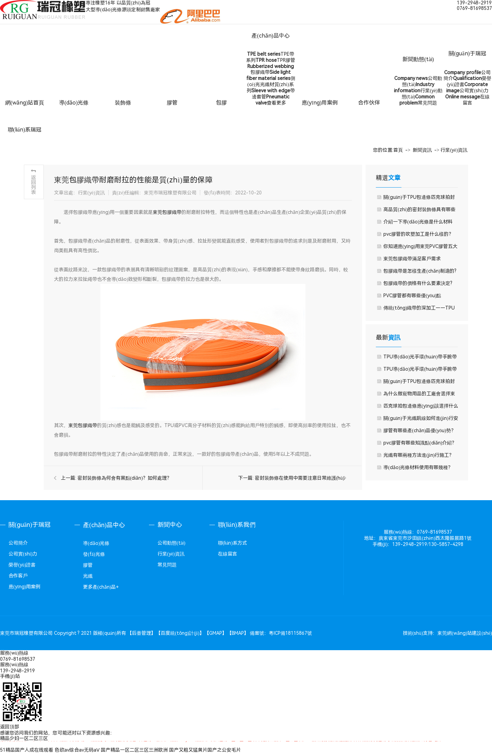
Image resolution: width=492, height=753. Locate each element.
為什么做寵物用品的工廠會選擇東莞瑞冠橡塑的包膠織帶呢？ (419, 395)
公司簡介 (18, 543)
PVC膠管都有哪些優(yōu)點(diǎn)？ (412, 297)
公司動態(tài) (172, 543)
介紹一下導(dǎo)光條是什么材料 (418, 221)
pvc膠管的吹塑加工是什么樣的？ (418, 234)
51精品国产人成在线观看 (26, 750)
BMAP (238, 633)
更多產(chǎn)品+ (101, 587)
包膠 (221, 102)
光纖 (88, 576)
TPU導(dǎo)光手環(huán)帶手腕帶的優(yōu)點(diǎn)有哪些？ (420, 370)
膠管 (172, 102)
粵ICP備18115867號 (290, 633)
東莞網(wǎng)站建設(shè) (464, 633)
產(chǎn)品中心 (270, 35)
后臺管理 (141, 633)
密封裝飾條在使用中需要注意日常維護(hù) (299, 478)
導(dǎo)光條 (74, 102)
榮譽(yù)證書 (22, 564)
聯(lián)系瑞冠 (25, 129)
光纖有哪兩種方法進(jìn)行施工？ (418, 455)
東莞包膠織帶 (167, 212)
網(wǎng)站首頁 (24, 102)
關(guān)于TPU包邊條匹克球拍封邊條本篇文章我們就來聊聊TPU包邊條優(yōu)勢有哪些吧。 (419, 383)
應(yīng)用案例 (320, 102)
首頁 (398, 150)
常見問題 (167, 564)
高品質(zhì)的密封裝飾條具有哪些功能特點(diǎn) (419, 211)
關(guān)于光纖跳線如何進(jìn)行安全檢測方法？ (420, 419)
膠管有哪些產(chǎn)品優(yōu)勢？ (419, 430)
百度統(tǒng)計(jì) (180, 633)
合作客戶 (18, 575)
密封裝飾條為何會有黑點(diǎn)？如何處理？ (125, 478)
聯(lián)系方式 (232, 543)
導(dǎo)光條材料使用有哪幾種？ (418, 467)
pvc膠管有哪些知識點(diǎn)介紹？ (419, 443)
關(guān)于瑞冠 (467, 53)
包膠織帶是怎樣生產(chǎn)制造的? (419, 271)
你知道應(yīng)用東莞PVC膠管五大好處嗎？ (420, 248)
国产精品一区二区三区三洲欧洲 (134, 750)
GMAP (215, 633)
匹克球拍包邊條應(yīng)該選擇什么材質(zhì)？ (420, 407)
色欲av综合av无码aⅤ (77, 750)
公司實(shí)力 (23, 554)
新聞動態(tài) (418, 59)
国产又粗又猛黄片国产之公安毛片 (205, 750)
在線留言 (227, 554)
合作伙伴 (369, 102)
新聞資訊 (422, 150)
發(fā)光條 (94, 554)
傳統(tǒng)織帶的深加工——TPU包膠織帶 (419, 309)
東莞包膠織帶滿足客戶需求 (412, 258)
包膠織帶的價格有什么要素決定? (417, 283)
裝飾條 (123, 102)
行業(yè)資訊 (453, 150)
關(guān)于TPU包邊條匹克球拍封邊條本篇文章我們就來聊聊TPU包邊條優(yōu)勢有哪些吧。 (419, 198)
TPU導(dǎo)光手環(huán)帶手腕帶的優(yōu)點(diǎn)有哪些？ (420, 358)
